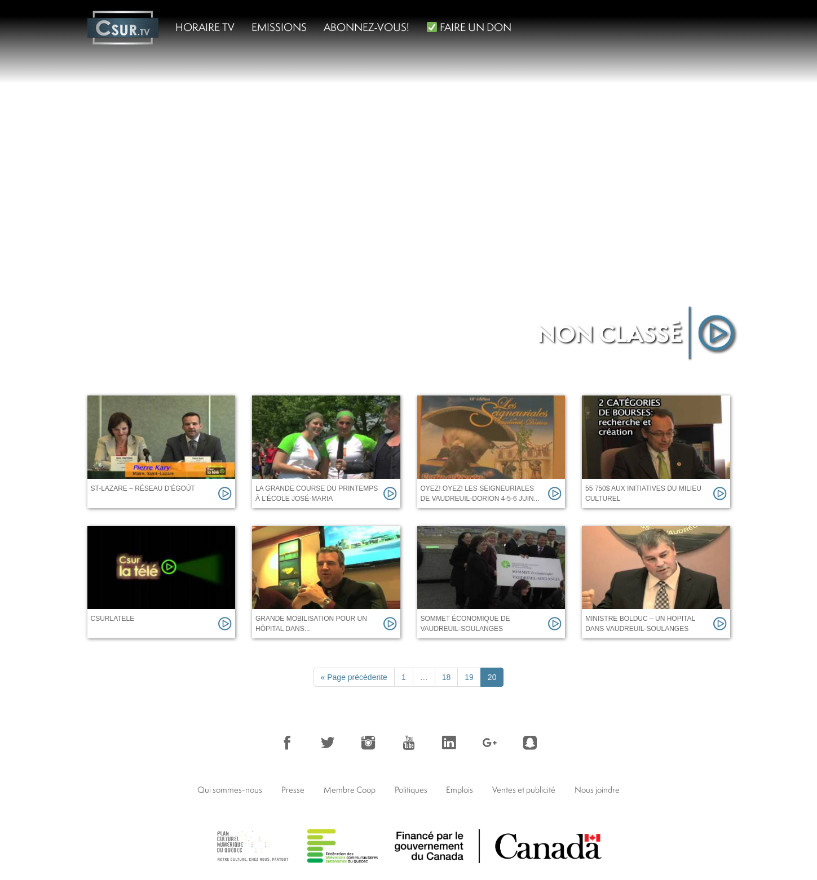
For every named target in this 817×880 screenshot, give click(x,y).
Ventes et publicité (523, 789)
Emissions (279, 27)
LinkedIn (449, 742)
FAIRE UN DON (469, 27)
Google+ (489, 742)
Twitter (327, 742)
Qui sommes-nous (229, 789)
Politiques (411, 789)
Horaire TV (205, 27)
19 (469, 677)
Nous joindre (597, 789)
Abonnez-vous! (366, 27)
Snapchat (530, 742)
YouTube (409, 742)
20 (492, 677)
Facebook (287, 742)
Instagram (368, 742)
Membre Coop (350, 789)
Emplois (459, 789)
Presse (292, 789)
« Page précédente (354, 677)
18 (446, 677)
